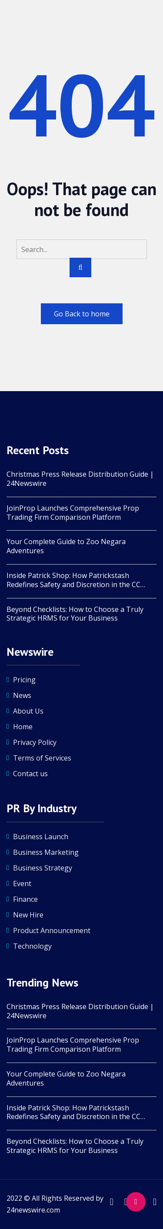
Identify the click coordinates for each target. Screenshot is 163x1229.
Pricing (24, 679)
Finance (25, 899)
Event (22, 883)
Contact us (30, 773)
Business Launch (40, 836)
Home (23, 726)
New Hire (28, 914)
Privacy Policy (35, 742)
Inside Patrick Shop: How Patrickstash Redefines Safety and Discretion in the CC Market (73, 580)
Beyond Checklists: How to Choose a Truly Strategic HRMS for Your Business (75, 614)
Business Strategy (42, 867)
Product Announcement (51, 930)
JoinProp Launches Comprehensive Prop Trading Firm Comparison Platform (73, 513)
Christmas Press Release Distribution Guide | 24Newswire (80, 479)
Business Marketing (46, 852)
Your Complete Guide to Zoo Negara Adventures (66, 546)
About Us (28, 711)
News (22, 695)
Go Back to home (82, 314)
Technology (32, 946)
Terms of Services (42, 757)
